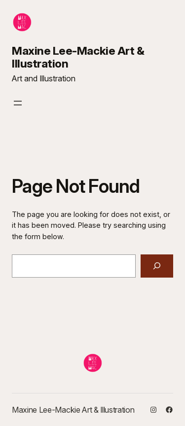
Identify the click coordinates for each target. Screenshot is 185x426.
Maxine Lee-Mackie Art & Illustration (78, 57)
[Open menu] (18, 103)
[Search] (157, 266)
